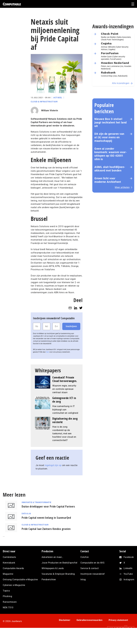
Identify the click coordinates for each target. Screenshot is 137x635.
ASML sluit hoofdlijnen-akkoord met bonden (109, 168)
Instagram (129, 579)
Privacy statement (118, 620)
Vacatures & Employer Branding (58, 574)
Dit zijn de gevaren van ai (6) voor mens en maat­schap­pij (109, 137)
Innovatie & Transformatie (36, 502)
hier (47, 352)
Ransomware (9, 602)
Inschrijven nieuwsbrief (92, 574)
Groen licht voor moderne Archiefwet (107, 180)
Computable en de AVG (92, 562)
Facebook (129, 557)
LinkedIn (128, 568)
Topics (6, 590)
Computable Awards (13, 568)
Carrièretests (9, 557)
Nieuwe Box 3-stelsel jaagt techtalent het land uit (110, 122)
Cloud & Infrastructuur (44, 101)
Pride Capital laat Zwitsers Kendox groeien (46, 529)
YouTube (128, 574)
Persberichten (49, 579)
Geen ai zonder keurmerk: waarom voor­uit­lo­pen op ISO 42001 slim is (110, 154)
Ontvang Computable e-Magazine (20, 579)
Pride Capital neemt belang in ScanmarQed (46, 518)
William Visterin (49, 110)
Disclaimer (64, 620)
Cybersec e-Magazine (14, 585)
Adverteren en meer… (52, 557)
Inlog (83, 579)
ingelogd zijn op (53, 465)
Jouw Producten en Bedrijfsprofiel (59, 562)
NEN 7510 (8, 607)
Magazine (8, 574)
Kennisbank (9, 562)
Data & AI (26, 513)
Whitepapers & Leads (53, 568)
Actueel (57, 97)
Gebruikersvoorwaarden (90, 620)
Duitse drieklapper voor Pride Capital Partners (48, 506)
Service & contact (89, 568)
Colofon (84, 557)
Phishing (7, 596)
